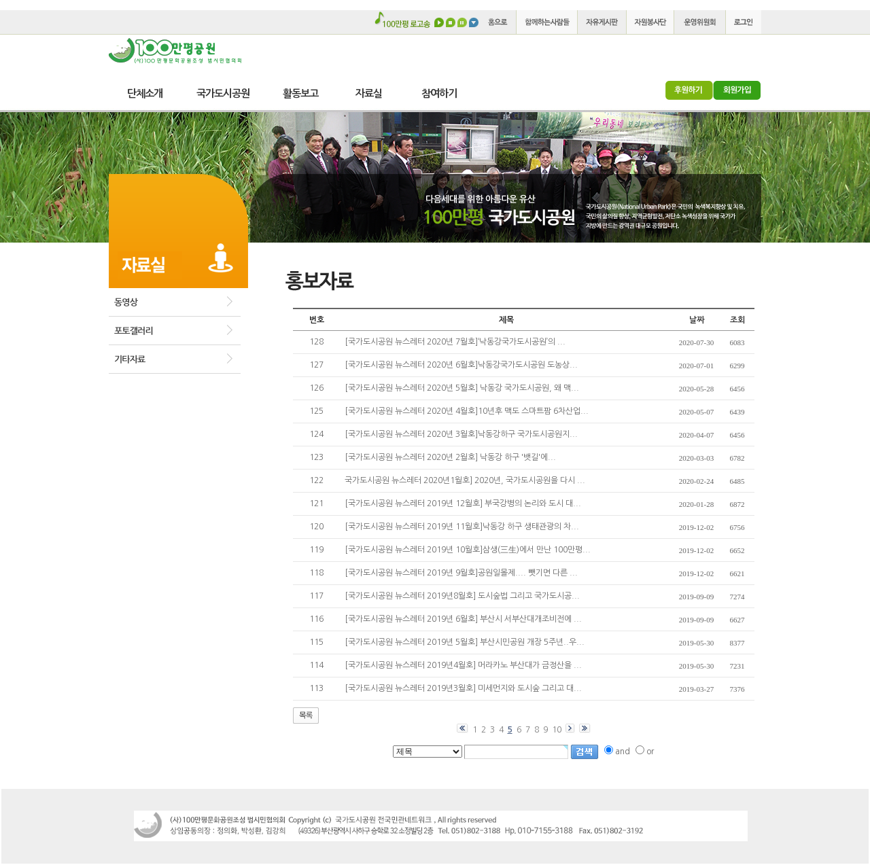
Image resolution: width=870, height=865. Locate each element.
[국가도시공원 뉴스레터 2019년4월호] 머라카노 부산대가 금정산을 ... (463, 665)
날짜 (696, 320)
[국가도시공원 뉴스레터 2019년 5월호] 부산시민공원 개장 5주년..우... (465, 642)
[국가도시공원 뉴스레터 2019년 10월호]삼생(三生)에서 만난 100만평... (468, 550)
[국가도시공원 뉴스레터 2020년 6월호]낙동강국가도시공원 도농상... (461, 365)
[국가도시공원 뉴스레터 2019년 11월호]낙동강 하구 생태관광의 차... (462, 527)
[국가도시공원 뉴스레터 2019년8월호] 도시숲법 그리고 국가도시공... (462, 596)
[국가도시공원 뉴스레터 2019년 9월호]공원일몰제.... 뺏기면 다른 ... (461, 573)
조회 (737, 320)
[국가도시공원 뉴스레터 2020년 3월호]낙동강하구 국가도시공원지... (461, 434)
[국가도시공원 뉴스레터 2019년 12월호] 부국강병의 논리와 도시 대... (463, 503)
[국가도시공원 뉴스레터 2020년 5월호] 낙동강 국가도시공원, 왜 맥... (462, 388)
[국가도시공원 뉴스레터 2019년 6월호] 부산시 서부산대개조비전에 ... (463, 619)
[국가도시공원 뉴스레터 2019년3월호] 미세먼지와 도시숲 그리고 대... (463, 688)
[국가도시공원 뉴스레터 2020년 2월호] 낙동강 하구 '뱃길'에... (450, 457)
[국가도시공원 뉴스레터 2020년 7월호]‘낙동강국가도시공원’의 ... (455, 342)
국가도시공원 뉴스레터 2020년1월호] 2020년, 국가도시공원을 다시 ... (465, 480)
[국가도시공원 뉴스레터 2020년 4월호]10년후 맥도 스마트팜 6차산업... (467, 411)
